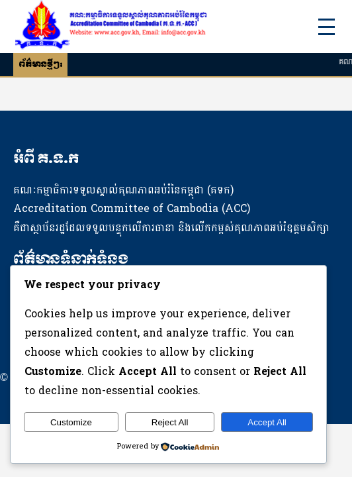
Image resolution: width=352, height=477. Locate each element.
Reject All (170, 422)
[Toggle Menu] (326, 26)
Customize (71, 422)
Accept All (266, 422)
